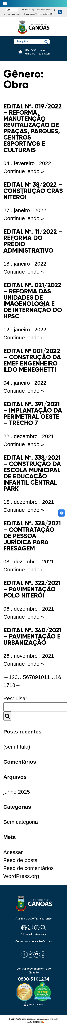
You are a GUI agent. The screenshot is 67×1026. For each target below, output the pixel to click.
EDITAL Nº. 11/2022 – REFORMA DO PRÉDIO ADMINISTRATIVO (33, 241)
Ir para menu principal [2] (45, 10)
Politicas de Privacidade (33, 933)
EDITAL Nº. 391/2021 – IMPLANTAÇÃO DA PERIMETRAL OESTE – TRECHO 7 (32, 413)
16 (58, 677)
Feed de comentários (28, 868)
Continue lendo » (23, 171)
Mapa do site (33, 1004)
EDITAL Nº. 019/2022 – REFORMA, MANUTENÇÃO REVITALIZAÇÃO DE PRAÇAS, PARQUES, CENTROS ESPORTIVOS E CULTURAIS (32, 128)
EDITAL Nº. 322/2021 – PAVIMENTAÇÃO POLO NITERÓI (32, 589)
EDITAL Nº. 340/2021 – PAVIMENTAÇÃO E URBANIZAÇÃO (32, 636)
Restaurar (16, 14)
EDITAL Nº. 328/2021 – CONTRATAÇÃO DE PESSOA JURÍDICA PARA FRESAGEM (32, 535)
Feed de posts (20, 860)
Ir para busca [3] (30, 14)
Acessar (13, 852)
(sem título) (16, 747)
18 (12, 685)
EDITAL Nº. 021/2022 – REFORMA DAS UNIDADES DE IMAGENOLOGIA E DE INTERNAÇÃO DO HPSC (32, 300)
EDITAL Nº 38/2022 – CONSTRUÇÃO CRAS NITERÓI (33, 191)
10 (41, 677)
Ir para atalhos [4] (45, 14)
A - (5, 14)
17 (6, 685)
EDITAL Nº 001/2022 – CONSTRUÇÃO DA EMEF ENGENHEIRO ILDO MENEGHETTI (32, 360)
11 (47, 677)
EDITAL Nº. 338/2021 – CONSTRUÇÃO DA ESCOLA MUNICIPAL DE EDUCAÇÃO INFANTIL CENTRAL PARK (32, 473)
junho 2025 (16, 792)
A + (9, 14)
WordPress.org (21, 876)
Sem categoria (20, 822)
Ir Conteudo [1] (28, 10)
